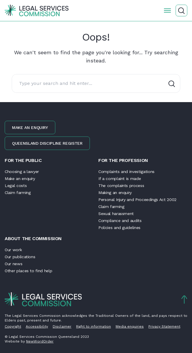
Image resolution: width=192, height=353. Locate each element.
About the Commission (33, 238)
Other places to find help (28, 270)
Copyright (13, 326)
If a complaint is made (119, 178)
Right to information (93, 326)
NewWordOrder (40, 341)
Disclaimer (62, 326)
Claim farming (17, 192)
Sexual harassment (116, 213)
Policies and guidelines (119, 227)
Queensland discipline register (47, 143)
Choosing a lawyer (22, 171)
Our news (13, 263)
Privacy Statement (164, 326)
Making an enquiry (115, 192)
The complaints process (121, 185)
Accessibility (37, 326)
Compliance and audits (120, 220)
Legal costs (16, 185)
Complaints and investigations (126, 171)
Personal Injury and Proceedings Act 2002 (137, 199)
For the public (23, 160)
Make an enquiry (30, 127)
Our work (13, 249)
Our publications (20, 256)
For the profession (123, 160)
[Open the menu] (167, 10)
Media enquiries (130, 326)
